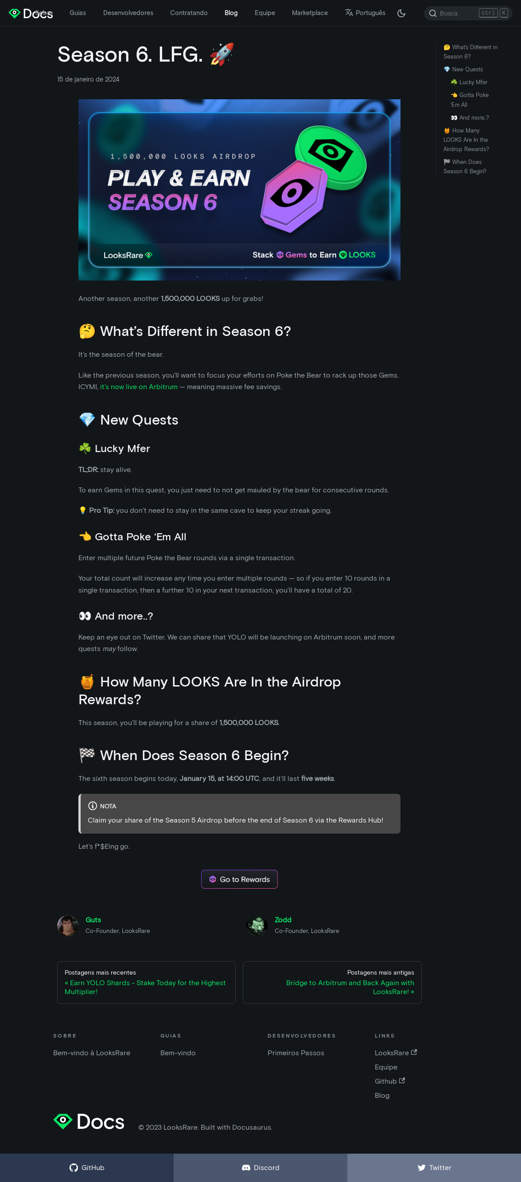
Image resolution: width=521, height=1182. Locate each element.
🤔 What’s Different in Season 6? (470, 52)
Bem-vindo (178, 1053)
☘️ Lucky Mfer (469, 82)
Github (390, 1081)
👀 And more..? (470, 117)
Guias (78, 13)
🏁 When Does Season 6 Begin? (464, 167)
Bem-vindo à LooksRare (91, 1053)
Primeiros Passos (296, 1053)
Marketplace (310, 13)
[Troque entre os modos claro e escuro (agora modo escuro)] (401, 13)
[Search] (468, 13)
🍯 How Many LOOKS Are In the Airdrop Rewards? (466, 139)
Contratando (189, 13)
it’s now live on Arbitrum (139, 386)
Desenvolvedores (128, 13)
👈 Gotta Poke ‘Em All (470, 100)
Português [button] (365, 13)
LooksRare (396, 1053)
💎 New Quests (463, 69)
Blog (231, 13)
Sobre (44, 13)
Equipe (265, 13)
